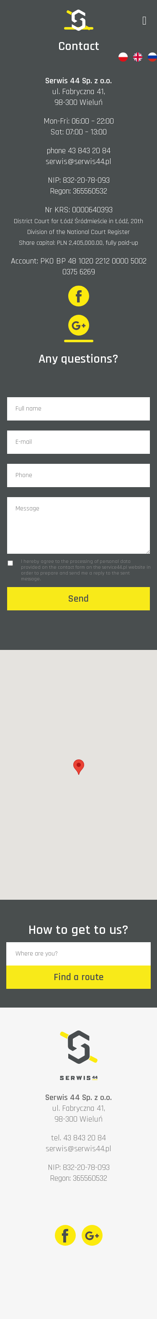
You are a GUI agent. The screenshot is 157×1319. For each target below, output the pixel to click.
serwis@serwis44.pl (78, 161)
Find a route (78, 977)
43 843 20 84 (89, 150)
